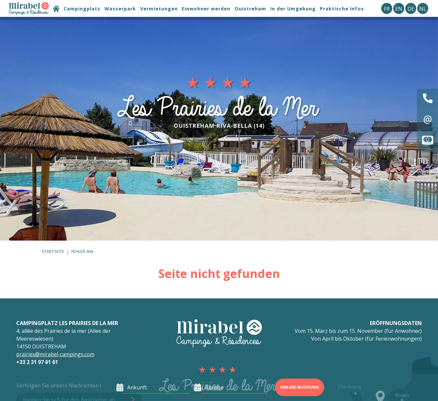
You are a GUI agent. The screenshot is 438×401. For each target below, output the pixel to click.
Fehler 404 (82, 251)
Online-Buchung (299, 387)
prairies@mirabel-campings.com (55, 354)
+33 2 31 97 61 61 (37, 362)
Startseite (53, 251)
